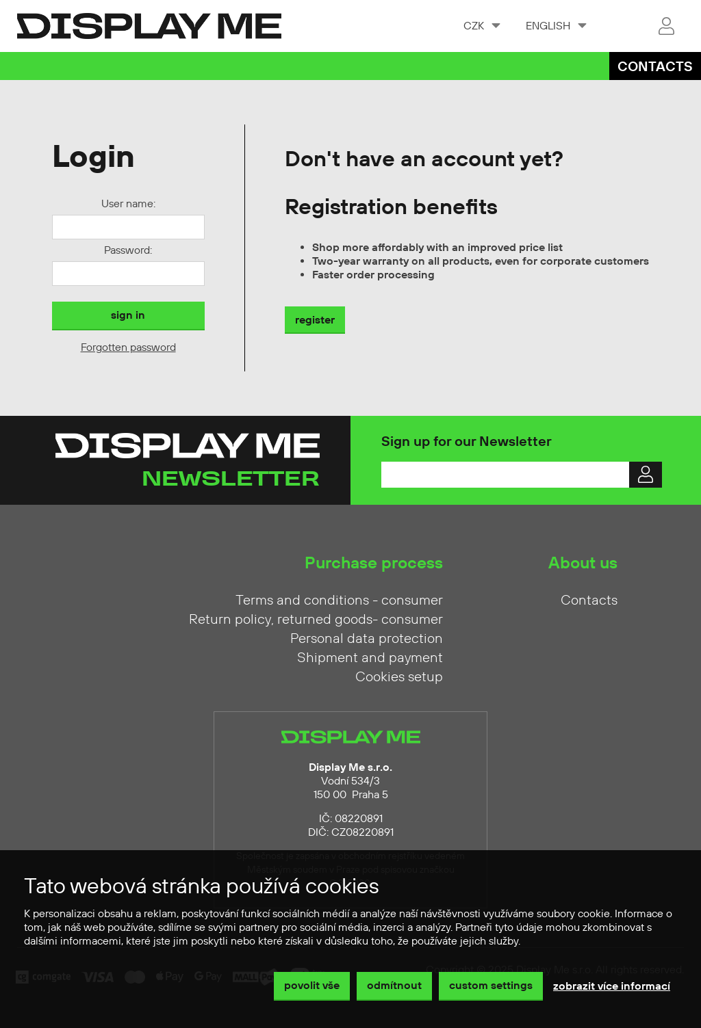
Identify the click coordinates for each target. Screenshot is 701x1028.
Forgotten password (128, 347)
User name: (128, 204)
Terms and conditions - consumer (339, 600)
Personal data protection (366, 639)
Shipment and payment (370, 658)
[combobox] (481, 26)
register (315, 320)
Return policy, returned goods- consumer (316, 620)
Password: (128, 250)
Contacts (655, 67)
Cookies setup (399, 677)
